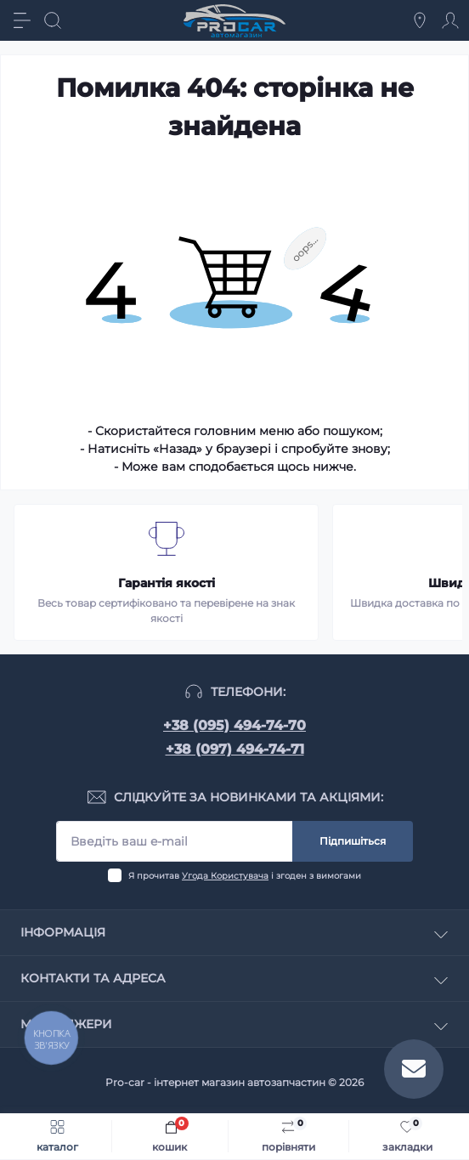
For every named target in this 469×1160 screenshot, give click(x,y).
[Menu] (22, 20)
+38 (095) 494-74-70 (234, 725)
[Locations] (419, 20)
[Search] (52, 20)
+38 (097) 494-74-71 (235, 749)
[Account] (450, 20)
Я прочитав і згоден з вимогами (244, 875)
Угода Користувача (225, 875)
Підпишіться (352, 841)
